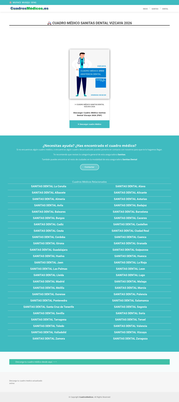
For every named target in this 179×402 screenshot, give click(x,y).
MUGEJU (26, 2)
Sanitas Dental (130, 159)
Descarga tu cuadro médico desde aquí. (36, 362)
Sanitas (121, 154)
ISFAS (33, 2)
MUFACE (17, 2)
